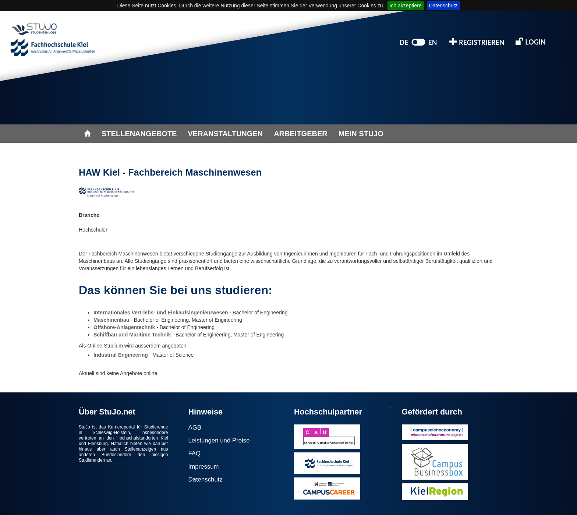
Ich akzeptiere (406, 5)
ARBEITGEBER (301, 134)
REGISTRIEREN (477, 41)
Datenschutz (443, 5)
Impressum (203, 466)
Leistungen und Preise (219, 440)
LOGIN (531, 41)
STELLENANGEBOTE (139, 134)
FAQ (194, 453)
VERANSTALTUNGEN (225, 134)
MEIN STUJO (361, 134)
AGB (194, 427)
